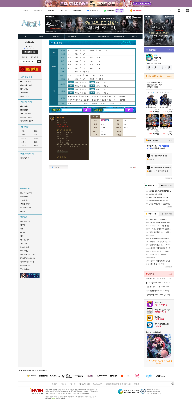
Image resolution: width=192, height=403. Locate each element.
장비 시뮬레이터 (25, 113)
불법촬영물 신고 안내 (112, 384)
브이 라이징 (24, 251)
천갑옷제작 (95, 96)
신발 (98, 57)
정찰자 (92, 82)
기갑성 (23, 149)
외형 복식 (86, 72)
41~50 (112, 103)
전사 (71, 82)
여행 (21, 236)
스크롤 (92, 79)
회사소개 (54, 384)
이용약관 (72, 384)
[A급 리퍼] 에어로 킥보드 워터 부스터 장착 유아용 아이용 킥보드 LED (159, 283)
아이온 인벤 (29, 42)
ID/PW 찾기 (34, 57)
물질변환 (122, 96)
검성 (23, 131)
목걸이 (70, 75)
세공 (110, 96)
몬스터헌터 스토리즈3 (27, 258)
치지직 (22, 225)
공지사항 (136, 384)
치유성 (23, 142)
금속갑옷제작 (85, 96)
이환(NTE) (157, 58)
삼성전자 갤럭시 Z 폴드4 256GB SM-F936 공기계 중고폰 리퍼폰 (159, 287)
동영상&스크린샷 (26, 117)
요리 (115, 96)
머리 (69, 72)
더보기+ (169, 50)
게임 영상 (23, 243)
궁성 (23, 135)
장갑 (91, 57)
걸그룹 (22, 232)
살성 (35, 135)
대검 (99, 50)
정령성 (36, 138)
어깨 (84, 57)
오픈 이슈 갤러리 (26, 193)
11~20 (85, 103)
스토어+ (169, 76)
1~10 (77, 103)
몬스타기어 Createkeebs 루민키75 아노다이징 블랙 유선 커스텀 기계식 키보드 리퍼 (159, 295)
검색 (39, 61)
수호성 (36, 131)
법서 (76, 54)
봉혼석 (100, 79)
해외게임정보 (24, 239)
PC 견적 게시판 (25, 207)
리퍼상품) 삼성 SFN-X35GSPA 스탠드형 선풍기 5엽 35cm (159, 291)
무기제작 (75, 96)
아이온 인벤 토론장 (26, 121)
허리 (94, 75)
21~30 (94, 103)
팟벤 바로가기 (25, 221)
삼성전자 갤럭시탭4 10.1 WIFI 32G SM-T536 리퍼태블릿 (159, 279)
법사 (71, 86)
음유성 (36, 146)
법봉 (69, 54)
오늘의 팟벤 (24, 200)
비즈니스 (63, 384)
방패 (76, 72)
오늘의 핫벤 (24, 196)
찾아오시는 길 (126, 384)
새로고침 (168, 178)
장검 (76, 50)
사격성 (23, 146)
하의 (76, 57)
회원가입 (24, 57)
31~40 (103, 103)
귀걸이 (79, 75)
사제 (92, 86)
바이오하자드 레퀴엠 (27, 262)
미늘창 (92, 50)
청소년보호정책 (97, 384)
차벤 (21, 228)
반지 (86, 75)
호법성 (36, 142)
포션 (76, 79)
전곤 (84, 50)
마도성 (23, 138)
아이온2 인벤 (24, 158)
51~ (120, 103)
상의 (69, 57)
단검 (69, 50)
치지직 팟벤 (24, 92)
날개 (101, 75)
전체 (69, 103)
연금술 (104, 96)
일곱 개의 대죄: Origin (27, 254)
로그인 (172, 11)
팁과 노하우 (24, 89)
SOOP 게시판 (25, 96)
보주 (84, 54)
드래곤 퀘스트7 (25, 265)
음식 (69, 79)
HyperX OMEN (25, 247)
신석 (84, 79)
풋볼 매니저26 (25, 269)
